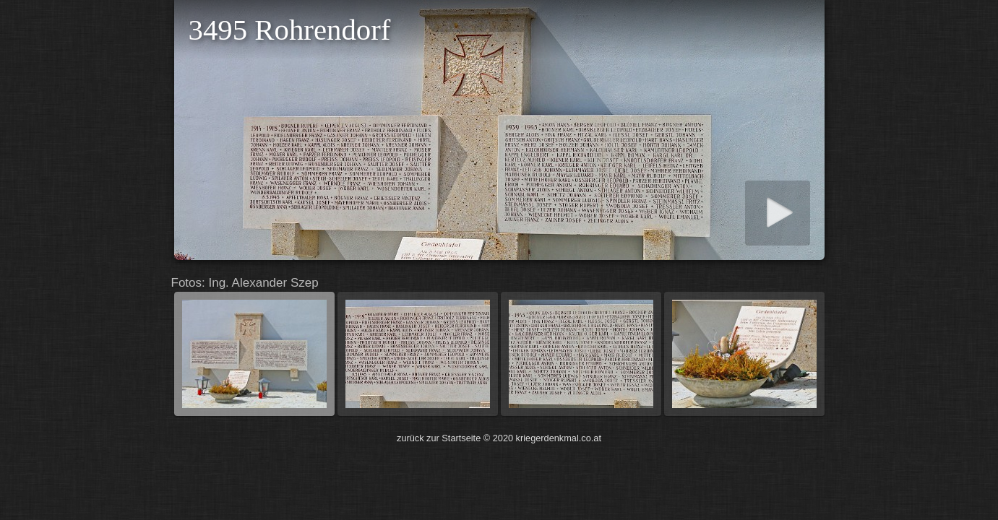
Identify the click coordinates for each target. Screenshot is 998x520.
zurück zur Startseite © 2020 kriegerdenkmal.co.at (499, 438)
